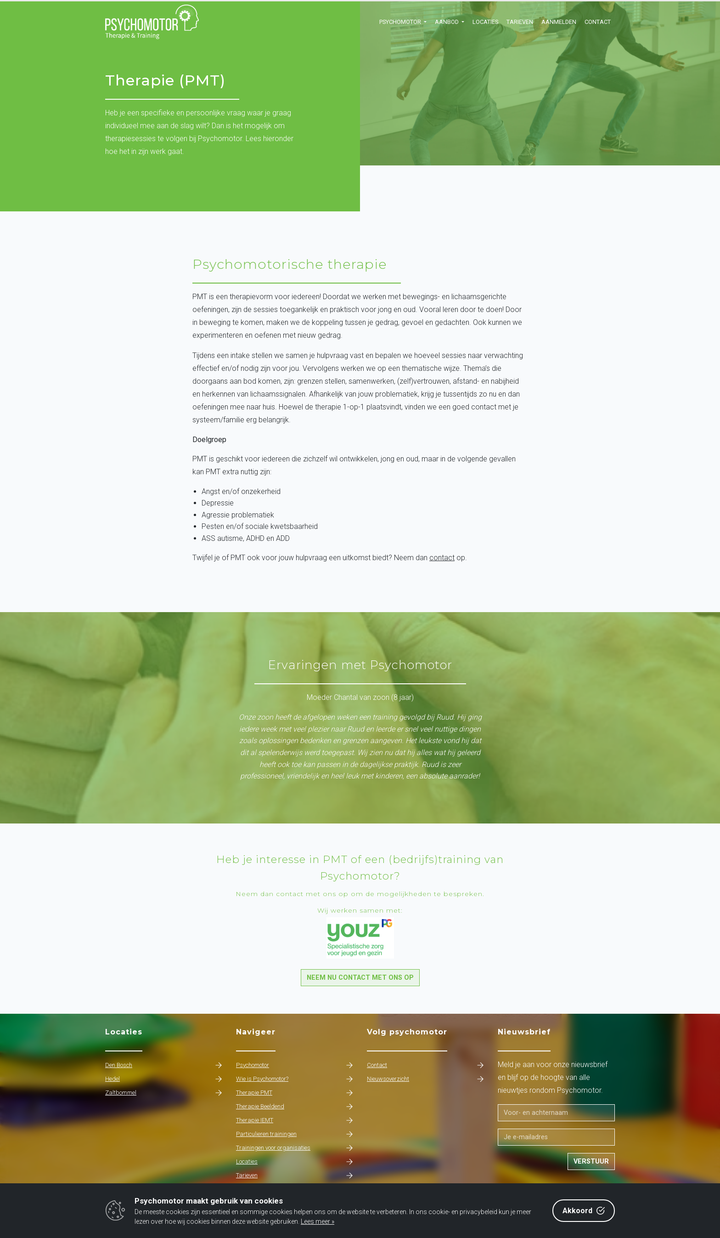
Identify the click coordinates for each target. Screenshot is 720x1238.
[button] (403, 22)
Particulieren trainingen (294, 1134)
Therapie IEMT (294, 1120)
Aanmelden (558, 21)
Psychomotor (294, 1065)
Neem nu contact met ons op (360, 978)
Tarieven (519, 21)
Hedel (163, 1079)
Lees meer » (317, 1221)
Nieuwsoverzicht (425, 1079)
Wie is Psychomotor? (294, 1079)
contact (442, 557)
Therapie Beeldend (294, 1106)
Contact (598, 21)
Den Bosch (163, 1065)
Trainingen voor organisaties (294, 1148)
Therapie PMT (294, 1092)
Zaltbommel (163, 1092)
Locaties (485, 21)
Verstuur (591, 1161)
